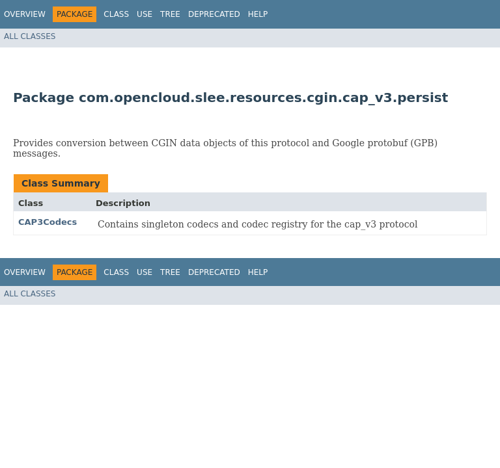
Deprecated (214, 14)
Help (258, 14)
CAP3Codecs (47, 222)
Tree (170, 14)
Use (144, 14)
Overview (25, 14)
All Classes (29, 36)
